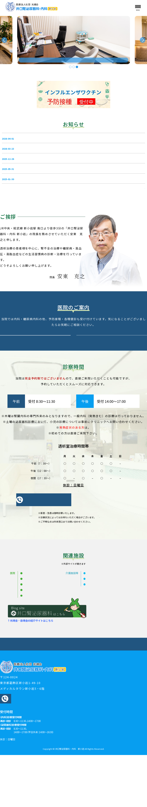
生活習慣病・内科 (108, 690)
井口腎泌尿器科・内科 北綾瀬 (40, 643)
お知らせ (31, 690)
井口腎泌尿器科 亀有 (35, 632)
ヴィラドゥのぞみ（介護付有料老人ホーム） (112, 626)
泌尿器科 (68, 690)
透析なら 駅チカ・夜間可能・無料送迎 (49, 58)
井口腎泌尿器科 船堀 (35, 626)
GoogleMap (110, 766)
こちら (87, 475)
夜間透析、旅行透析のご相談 (71, 694)
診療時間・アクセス (121, 694)
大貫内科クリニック (34, 637)
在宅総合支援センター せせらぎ (105, 632)
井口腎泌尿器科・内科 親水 (39, 620)
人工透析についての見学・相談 (31, 694)
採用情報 (99, 694)
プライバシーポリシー (73, 698)
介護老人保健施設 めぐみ (101, 620)
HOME (16, 690)
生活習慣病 (85, 690)
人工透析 (129, 690)
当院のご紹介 (49, 690)
